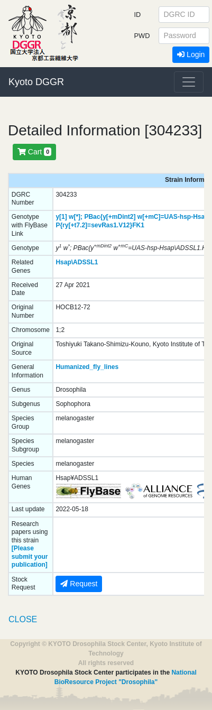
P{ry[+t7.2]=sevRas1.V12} (94, 225)
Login (191, 54)
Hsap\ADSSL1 (77, 262)
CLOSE (22, 619)
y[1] (61, 216)
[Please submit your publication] (30, 556)
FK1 (138, 225)
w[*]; (75, 216)
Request (78, 583)
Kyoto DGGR (36, 82)
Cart (34, 151)
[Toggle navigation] (189, 82)
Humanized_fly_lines (87, 367)
